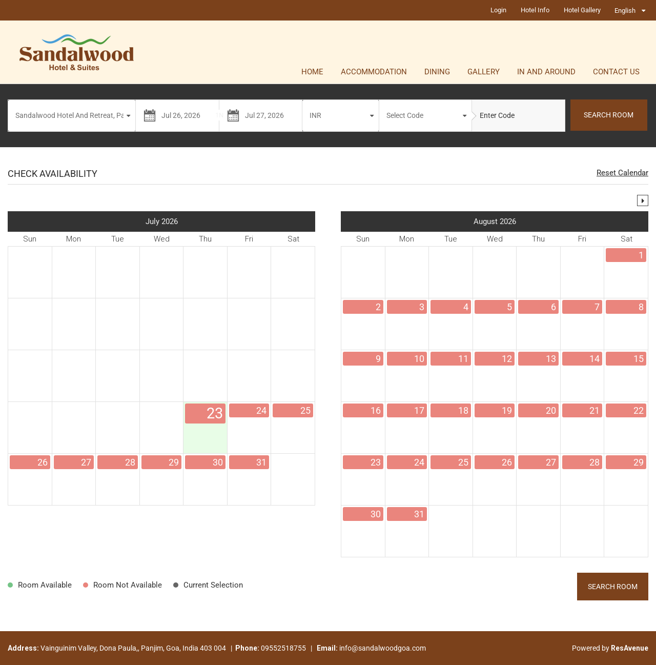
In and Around (546, 71)
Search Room (613, 586)
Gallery (483, 71)
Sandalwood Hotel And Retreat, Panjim (73, 115)
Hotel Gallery (582, 10)
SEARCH (608, 115)
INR (315, 115)
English (625, 10)
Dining (437, 71)
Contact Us (616, 71)
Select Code (404, 115)
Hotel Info (535, 10)
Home (312, 71)
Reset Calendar (622, 172)
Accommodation (374, 71)
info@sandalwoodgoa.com (382, 648)
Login (498, 10)
